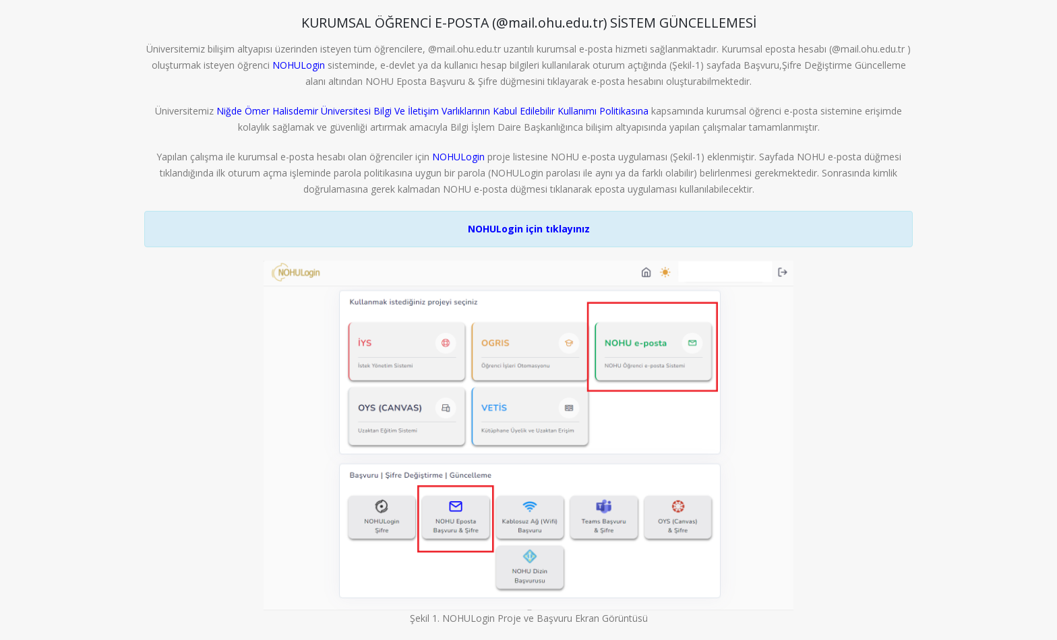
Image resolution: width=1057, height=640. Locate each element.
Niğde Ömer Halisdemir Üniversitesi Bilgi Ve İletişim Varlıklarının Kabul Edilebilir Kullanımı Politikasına (433, 110)
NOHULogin (298, 65)
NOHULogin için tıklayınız (529, 228)
